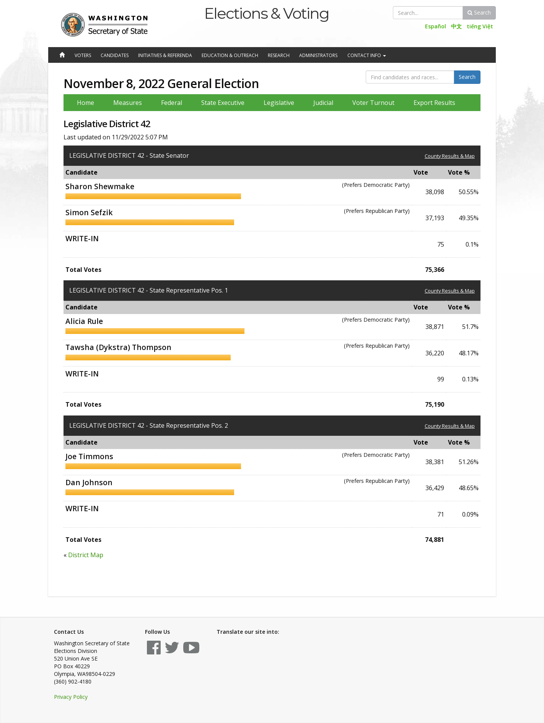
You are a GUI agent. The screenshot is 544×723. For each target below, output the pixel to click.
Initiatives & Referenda (165, 55)
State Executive (222, 102)
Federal (171, 102)
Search (479, 12)
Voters (83, 55)
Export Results (434, 102)
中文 (456, 26)
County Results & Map (450, 155)
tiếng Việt (480, 26)
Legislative (279, 102)
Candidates (115, 55)
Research (279, 55)
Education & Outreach (230, 55)
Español (435, 26)
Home (85, 102)
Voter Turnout (373, 102)
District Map (85, 555)
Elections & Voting (266, 13)
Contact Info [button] (366, 55)
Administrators (318, 55)
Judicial (323, 102)
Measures (127, 102)
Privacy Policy (71, 696)
